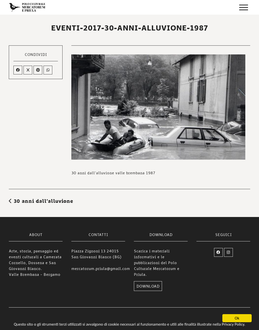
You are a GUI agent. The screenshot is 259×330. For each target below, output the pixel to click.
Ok (237, 318)
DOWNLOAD (148, 286)
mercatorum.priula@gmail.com (100, 268)
